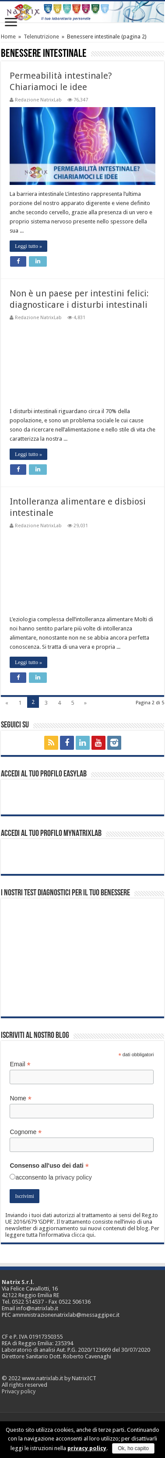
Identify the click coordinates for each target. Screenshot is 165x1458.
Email (20, 1064)
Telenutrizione (41, 36)
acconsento (31, 1177)
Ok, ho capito (133, 1448)
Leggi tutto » (28, 246)
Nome (20, 1098)
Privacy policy (18, 1391)
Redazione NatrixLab (38, 100)
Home (8, 36)
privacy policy (73, 1177)
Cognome (26, 1132)
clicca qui (82, 1235)
